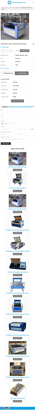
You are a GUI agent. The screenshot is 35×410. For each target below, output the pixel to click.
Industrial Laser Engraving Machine (17, 209)
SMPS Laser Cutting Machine (17, 398)
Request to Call (8, 73)
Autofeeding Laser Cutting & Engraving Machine (17, 251)
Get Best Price (24, 50)
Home (2, 7)
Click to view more (5, 68)
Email (2, 115)
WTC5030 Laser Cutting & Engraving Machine (17, 335)
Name (2, 110)
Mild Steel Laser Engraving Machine (17, 167)
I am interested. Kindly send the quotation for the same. (17, 139)
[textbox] (11, 50)
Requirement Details (5, 137)
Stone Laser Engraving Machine (17, 188)
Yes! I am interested (17, 101)
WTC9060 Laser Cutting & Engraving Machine (17, 230)
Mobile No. (3, 121)
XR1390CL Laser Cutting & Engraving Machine (17, 377)
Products (7, 7)
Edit (16, 50)
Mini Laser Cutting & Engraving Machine (17, 272)
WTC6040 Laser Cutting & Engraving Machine (17, 314)
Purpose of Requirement (6, 131)
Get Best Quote (17, 170)
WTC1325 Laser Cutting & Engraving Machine (17, 356)
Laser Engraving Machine (14, 7)
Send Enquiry (21, 73)
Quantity (2, 126)
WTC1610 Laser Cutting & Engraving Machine (17, 293)
